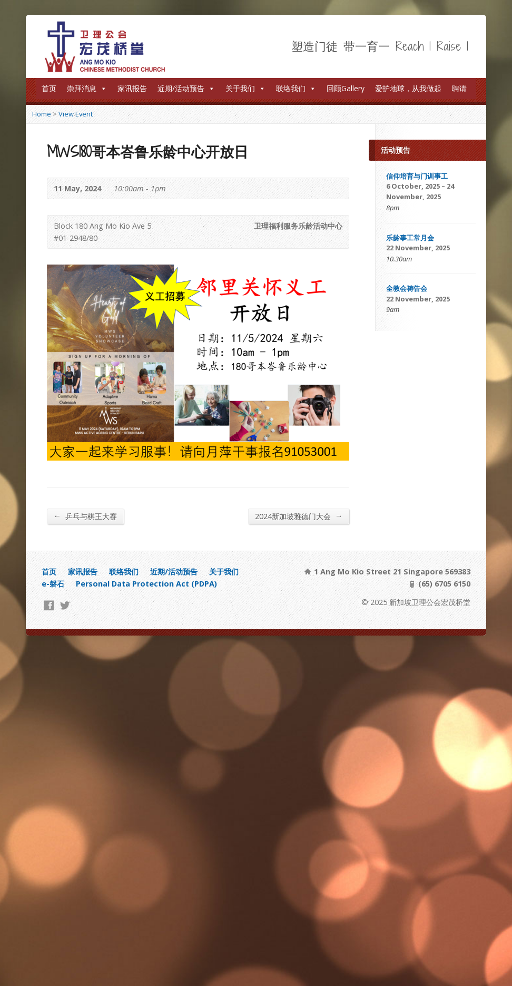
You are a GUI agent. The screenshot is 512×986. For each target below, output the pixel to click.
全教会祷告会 (406, 288)
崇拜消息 (87, 88)
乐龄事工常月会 (410, 237)
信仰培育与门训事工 (417, 176)
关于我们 (245, 88)
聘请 (459, 88)
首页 (49, 88)
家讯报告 (132, 88)
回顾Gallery (346, 88)
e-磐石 (53, 584)
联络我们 (296, 88)
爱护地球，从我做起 (408, 88)
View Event (75, 114)
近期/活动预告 (186, 88)
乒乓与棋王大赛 (85, 516)
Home (41, 114)
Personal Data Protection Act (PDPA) (146, 584)
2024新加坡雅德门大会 (298, 516)
